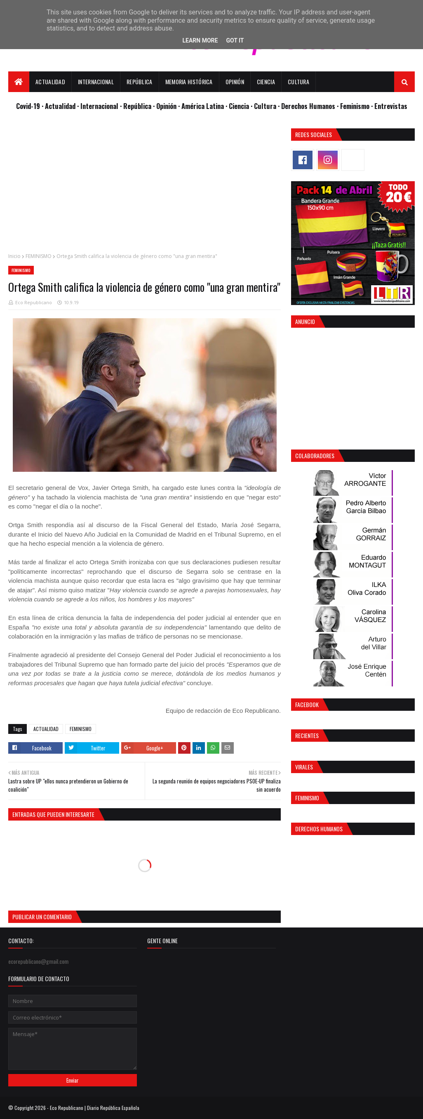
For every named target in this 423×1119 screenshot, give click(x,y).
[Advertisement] (144, 186)
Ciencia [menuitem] (266, 81)
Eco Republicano (33, 302)
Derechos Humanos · (310, 106)
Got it (235, 40)
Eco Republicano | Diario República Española (94, 1107)
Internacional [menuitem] (96, 81)
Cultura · (267, 106)
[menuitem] (18, 81)
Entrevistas (390, 106)
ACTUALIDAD (46, 728)
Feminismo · (357, 106)
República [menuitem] (140, 81)
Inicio (14, 256)
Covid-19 (29, 106)
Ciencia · (241, 106)
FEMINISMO (39, 256)
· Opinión (165, 106)
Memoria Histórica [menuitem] (189, 81)
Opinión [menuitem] (235, 81)
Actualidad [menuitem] (50, 81)
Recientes (307, 735)
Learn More (200, 40)
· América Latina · (203, 106)
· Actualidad (59, 106)
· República (136, 106)
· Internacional (98, 106)
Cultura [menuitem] (298, 81)
